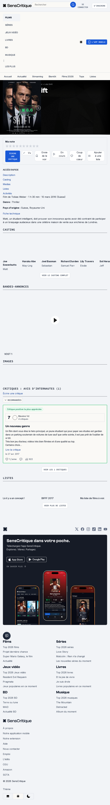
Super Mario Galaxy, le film (18, 656)
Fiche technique (11, 213)
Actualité (7, 661)
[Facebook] (82, 530)
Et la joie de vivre (65, 677)
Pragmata (8, 681)
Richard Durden (70, 261)
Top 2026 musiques (66, 697)
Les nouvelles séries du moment (73, 661)
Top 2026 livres (64, 672)
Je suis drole (63, 681)
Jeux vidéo (11, 667)
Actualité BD (9, 711)
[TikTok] (94, 530)
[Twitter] (76, 530)
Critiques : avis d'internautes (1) (32, 388)
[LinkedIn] (99, 530)
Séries (61, 642)
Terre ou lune (10, 702)
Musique (62, 692)
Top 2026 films (11, 647)
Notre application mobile (16, 733)
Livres (61, 667)
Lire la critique (13, 449)
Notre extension (11, 738)
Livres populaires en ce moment (73, 686)
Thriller (16, 202)
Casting (9, 229)
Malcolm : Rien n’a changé (70, 656)
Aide (5, 743)
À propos (8, 728)
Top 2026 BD (10, 697)
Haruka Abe (29, 261)
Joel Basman (49, 261)
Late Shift (49, 84)
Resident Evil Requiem (14, 677)
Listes (8, 478)
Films (7, 642)
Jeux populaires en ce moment (20, 686)
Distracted (61, 707)
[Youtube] (105, 530)
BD (5, 692)
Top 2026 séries (65, 647)
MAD (5, 707)
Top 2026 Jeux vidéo (14, 672)
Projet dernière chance (15, 651)
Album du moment (66, 711)
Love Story (62, 651)
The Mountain (63, 702)
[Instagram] (88, 530)
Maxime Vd (23, 416)
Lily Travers (87, 261)
